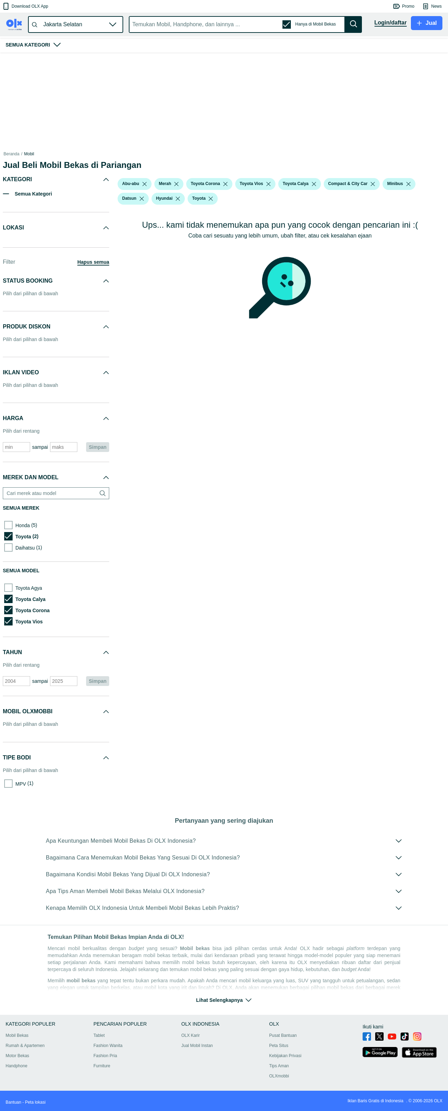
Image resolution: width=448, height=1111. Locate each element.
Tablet (99, 1035)
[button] (25, 6)
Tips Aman (279, 1065)
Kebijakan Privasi (285, 1055)
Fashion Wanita (107, 1045)
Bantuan (13, 1102)
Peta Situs (278, 1045)
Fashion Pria (105, 1055)
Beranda (11, 153)
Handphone (16, 1065)
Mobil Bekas (17, 1035)
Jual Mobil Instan (197, 1045)
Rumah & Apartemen (25, 1045)
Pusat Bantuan (283, 1035)
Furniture (101, 1065)
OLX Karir (190, 1035)
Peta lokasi (35, 1102)
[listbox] (144, 184)
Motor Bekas (17, 1055)
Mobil (29, 153)
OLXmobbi (279, 1076)
